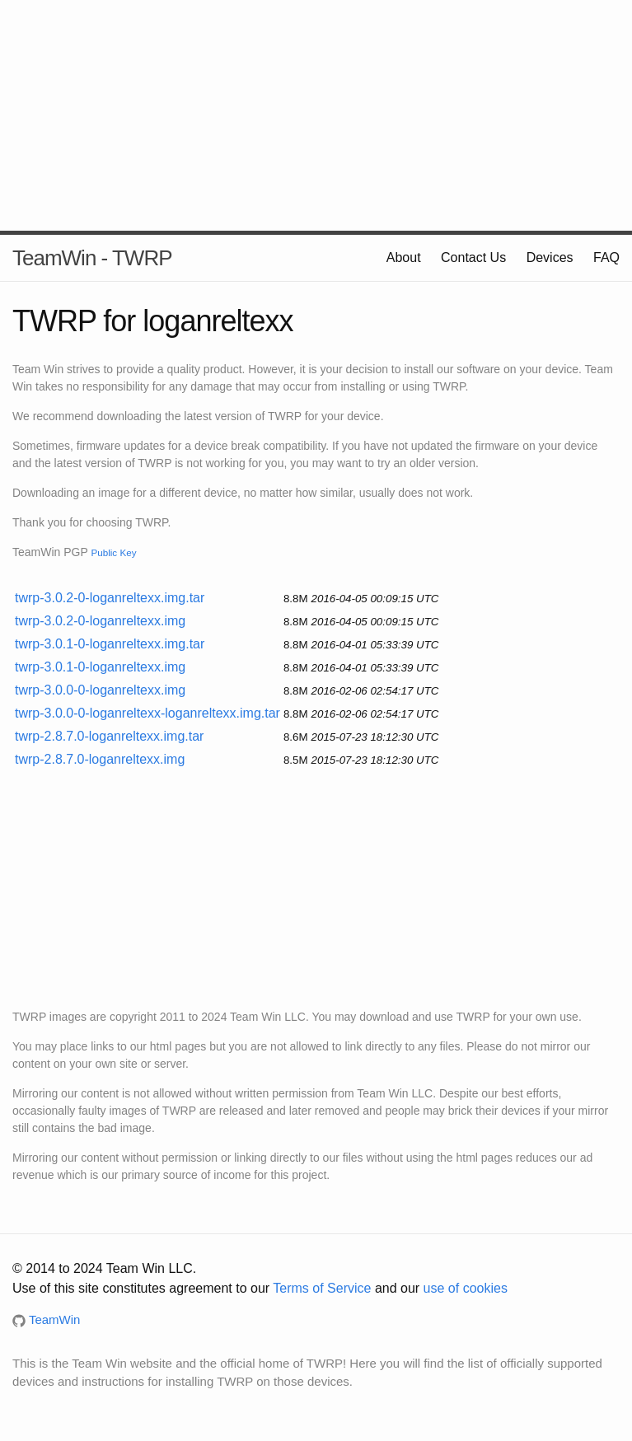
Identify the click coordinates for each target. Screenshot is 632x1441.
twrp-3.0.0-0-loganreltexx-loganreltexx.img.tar (147, 713)
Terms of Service (322, 1288)
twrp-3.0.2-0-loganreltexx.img (100, 621)
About (403, 257)
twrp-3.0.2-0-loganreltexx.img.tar (109, 598)
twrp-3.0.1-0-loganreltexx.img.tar (109, 644)
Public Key (113, 552)
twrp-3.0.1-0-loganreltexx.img (100, 667)
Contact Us (473, 257)
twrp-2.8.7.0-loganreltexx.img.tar (109, 736)
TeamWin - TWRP (92, 258)
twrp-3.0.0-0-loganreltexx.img (100, 690)
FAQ (606, 257)
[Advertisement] (316, 115)
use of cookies (466, 1288)
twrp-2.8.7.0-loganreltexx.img (100, 759)
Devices (550, 257)
